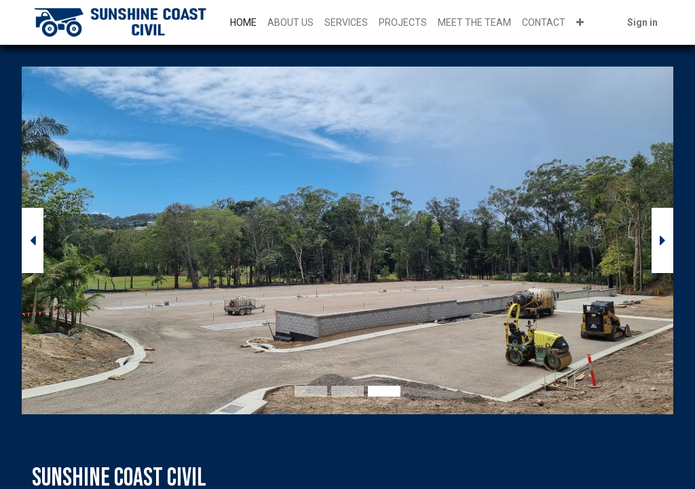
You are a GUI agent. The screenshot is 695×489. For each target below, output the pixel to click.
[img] (48, 240)
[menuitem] (243, 22)
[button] (580, 22)
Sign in (642, 22)
